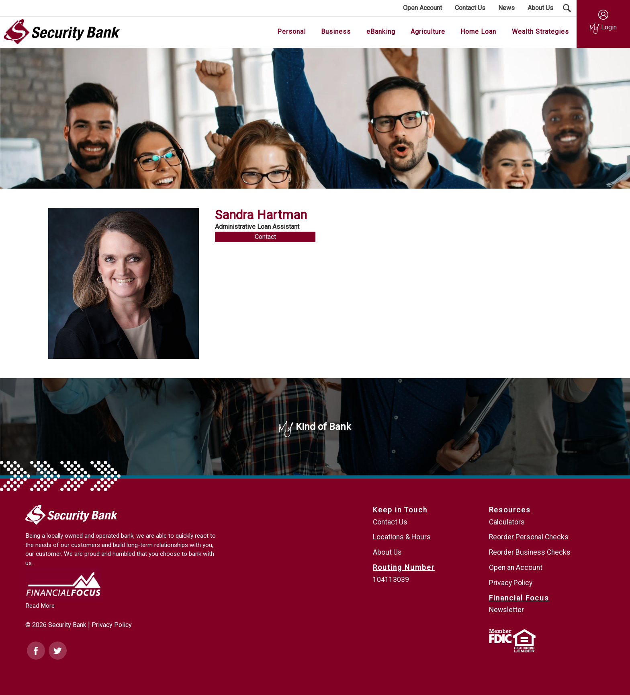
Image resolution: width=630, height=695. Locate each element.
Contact (265, 237)
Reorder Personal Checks (529, 537)
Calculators (507, 522)
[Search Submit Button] (566, 8)
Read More (40, 605)
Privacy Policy (112, 625)
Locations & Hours (402, 537)
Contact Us (390, 522)
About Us (387, 552)
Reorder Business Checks (530, 552)
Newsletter (506, 610)
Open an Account (515, 567)
